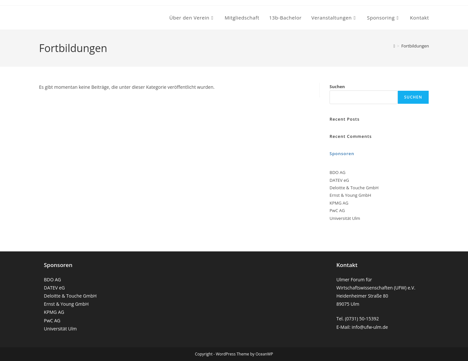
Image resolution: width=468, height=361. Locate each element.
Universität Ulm (60, 329)
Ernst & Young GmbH (66, 304)
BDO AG (52, 279)
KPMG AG (54, 312)
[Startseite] (394, 46)
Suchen (337, 86)
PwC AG (52, 320)
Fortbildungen (415, 46)
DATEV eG (54, 288)
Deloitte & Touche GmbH (70, 296)
